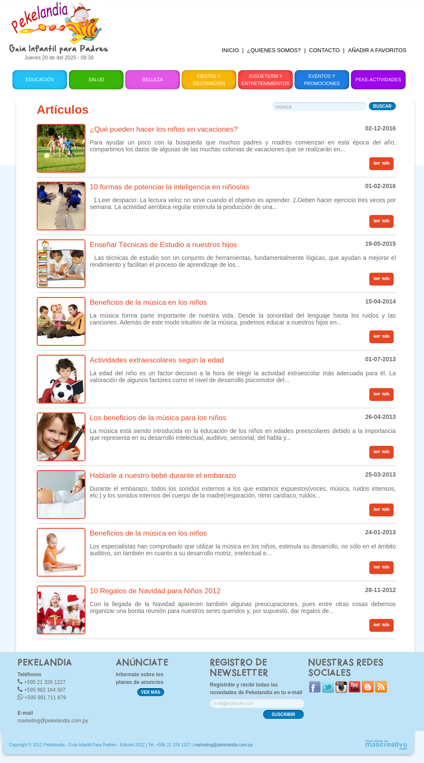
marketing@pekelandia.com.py (53, 721)
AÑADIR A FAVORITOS (377, 50)
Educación (40, 79)
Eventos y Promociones (322, 80)
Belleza (152, 79)
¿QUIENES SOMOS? (274, 50)
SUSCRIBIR (283, 714)
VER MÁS (151, 692)
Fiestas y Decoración (209, 80)
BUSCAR (382, 106)
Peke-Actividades (378, 79)
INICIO (230, 50)
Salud (96, 79)
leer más (381, 163)
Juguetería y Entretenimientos (265, 80)
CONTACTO (324, 50)
